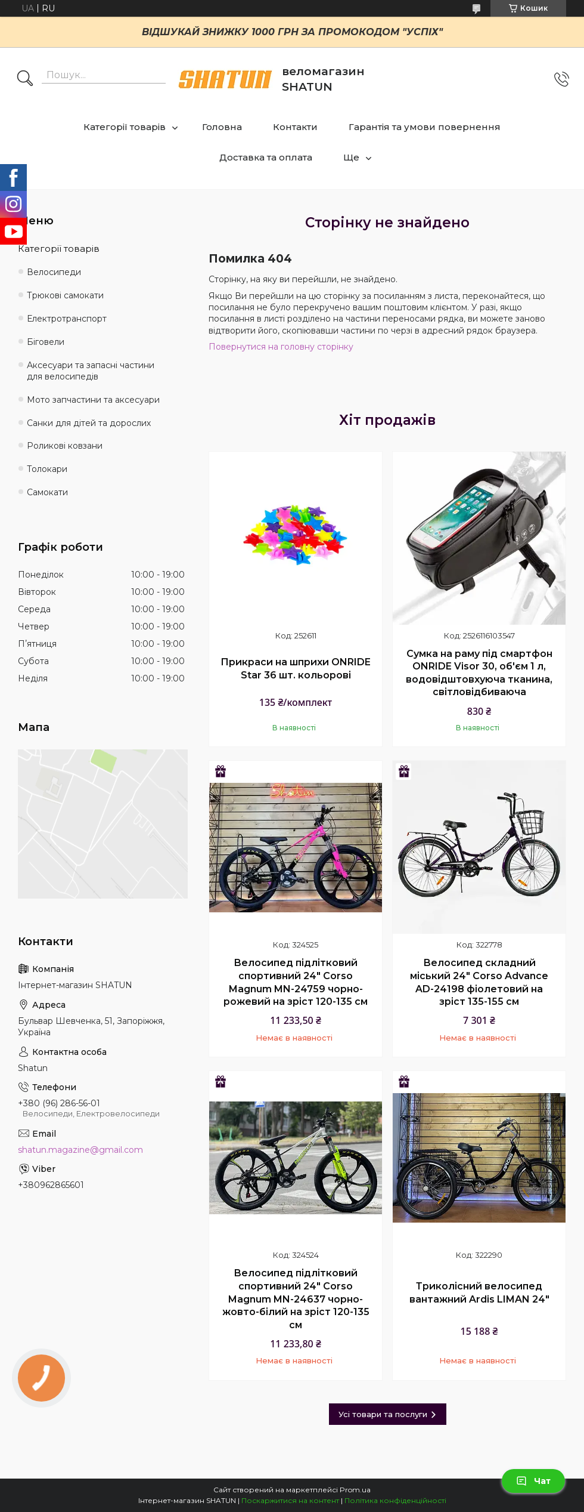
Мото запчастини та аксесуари (93, 399)
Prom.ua (355, 1489)
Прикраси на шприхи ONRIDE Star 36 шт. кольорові (295, 668)
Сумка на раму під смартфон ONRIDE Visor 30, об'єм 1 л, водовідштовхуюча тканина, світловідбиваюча (479, 673)
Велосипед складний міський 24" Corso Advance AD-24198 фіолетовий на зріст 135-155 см (479, 982)
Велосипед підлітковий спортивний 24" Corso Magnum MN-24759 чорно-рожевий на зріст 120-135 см (295, 982)
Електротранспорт (67, 318)
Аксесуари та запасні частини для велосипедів (90, 371)
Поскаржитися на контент (290, 1500)
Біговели (45, 342)
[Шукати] (25, 79)
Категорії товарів (124, 126)
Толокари (47, 469)
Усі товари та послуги (382, 1414)
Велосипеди (54, 272)
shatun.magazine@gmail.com (80, 1149)
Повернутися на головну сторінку (281, 346)
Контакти (295, 126)
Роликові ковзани (64, 445)
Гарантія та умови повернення (425, 126)
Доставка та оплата (265, 157)
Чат (533, 1481)
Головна (222, 126)
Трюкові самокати (65, 295)
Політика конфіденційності (395, 1500)
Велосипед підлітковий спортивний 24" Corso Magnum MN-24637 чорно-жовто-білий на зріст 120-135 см (295, 1298)
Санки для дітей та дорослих (89, 423)
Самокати (47, 492)
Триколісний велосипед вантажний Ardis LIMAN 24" (479, 1292)
